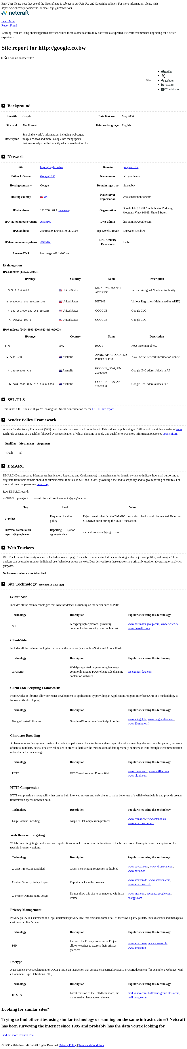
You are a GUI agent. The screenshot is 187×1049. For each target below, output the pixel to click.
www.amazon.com (159, 880)
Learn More (8, 21)
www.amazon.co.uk (139, 884)
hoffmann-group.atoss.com (163, 993)
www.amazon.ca (156, 818)
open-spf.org (170, 433)
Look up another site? (19, 58)
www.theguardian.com (161, 719)
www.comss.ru (136, 818)
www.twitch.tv (169, 623)
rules (179, 429)
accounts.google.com (159, 893)
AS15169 (45, 221)
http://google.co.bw (51, 167)
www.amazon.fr (157, 943)
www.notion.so (136, 870)
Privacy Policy (68, 1045)
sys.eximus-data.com (140, 671)
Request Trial (27, 1035)
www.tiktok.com (137, 775)
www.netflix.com (159, 771)
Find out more (9, 1035)
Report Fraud (9, 25)
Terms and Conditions (91, 1045)
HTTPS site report (103, 409)
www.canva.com (137, 771)
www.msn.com (136, 893)
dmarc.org (43, 484)
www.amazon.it (137, 947)
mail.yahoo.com (137, 993)
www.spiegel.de (137, 719)
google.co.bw (130, 167)
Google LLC (47, 176)
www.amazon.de (137, 880)
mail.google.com (137, 997)
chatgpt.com (135, 897)
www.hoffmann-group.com (143, 623)
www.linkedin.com (139, 628)
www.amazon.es (137, 943)
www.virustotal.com (161, 866)
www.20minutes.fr (138, 723)
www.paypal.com (138, 866)
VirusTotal (63, 210)
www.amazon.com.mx (141, 823)
